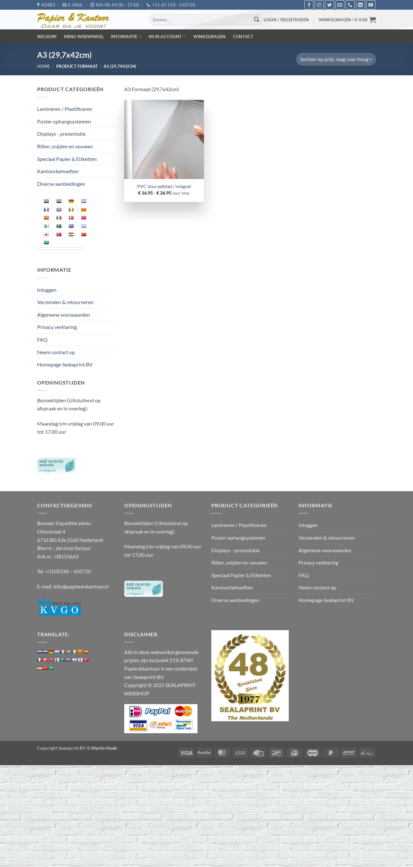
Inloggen (46, 290)
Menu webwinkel (84, 36)
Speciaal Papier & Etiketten (67, 159)
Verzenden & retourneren (65, 302)
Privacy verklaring (57, 327)
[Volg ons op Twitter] (329, 4)
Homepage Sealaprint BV (65, 364)
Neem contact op (56, 352)
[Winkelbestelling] (336, 59)
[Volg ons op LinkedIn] (360, 4)
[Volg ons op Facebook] (309, 4)
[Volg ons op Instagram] (319, 4)
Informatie (126, 36)
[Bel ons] (350, 4)
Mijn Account (167, 36)
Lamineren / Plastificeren (64, 109)
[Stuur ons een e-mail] (340, 4)
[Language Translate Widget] (60, 248)
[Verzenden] (256, 19)
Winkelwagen (209, 36)
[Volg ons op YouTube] (370, 4)
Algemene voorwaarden (63, 315)
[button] (286, 20)
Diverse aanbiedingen (61, 184)
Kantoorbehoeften (58, 171)
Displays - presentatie (61, 134)
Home (43, 66)
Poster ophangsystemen (64, 121)
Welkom (47, 36)
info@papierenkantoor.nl (81, 586)
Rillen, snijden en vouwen (65, 146)
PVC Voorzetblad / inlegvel (164, 186)
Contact (243, 36)
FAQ (42, 339)
